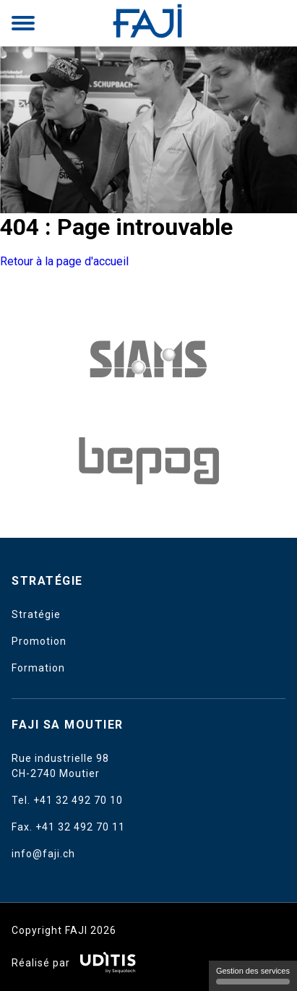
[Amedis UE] (149, 359)
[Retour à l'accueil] (149, 23)
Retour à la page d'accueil (64, 261)
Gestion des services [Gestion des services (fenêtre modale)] (253, 975)
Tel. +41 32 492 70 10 (67, 800)
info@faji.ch (43, 853)
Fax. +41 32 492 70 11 (68, 827)
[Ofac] (149, 461)
